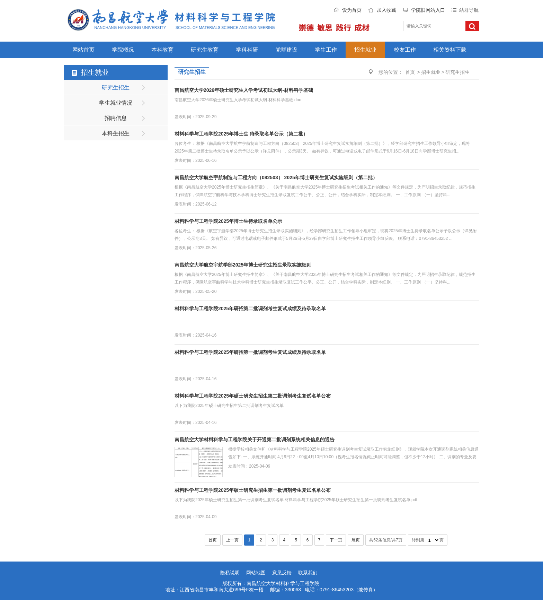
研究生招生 (116, 87)
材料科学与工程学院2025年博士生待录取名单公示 (228, 221)
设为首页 (352, 10)
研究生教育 (205, 50)
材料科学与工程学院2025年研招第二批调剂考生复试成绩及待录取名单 (250, 308)
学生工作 (326, 50)
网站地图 (256, 572)
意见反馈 (282, 572)
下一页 (336, 540)
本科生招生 (116, 133)
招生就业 (365, 50)
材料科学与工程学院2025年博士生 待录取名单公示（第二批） (241, 134)
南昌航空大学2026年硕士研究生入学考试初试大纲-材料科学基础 (244, 90)
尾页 (355, 540)
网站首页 (83, 50)
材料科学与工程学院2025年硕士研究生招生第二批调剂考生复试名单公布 (253, 396)
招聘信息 (116, 118)
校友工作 (405, 50)
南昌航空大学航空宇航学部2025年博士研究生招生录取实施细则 (243, 265)
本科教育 (162, 50)
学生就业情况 (115, 103)
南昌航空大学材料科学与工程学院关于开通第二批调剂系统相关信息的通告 (255, 439)
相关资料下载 (449, 50)
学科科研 (247, 50)
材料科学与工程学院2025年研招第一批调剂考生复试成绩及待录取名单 (250, 352)
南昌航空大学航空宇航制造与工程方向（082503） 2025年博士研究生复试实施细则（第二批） (276, 177)
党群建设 (286, 50)
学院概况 (123, 50)
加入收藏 (386, 10)
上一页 (232, 540)
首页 (410, 72)
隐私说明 (230, 572)
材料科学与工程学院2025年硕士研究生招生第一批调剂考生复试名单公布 (253, 490)
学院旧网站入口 (428, 10)
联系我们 (308, 572)
